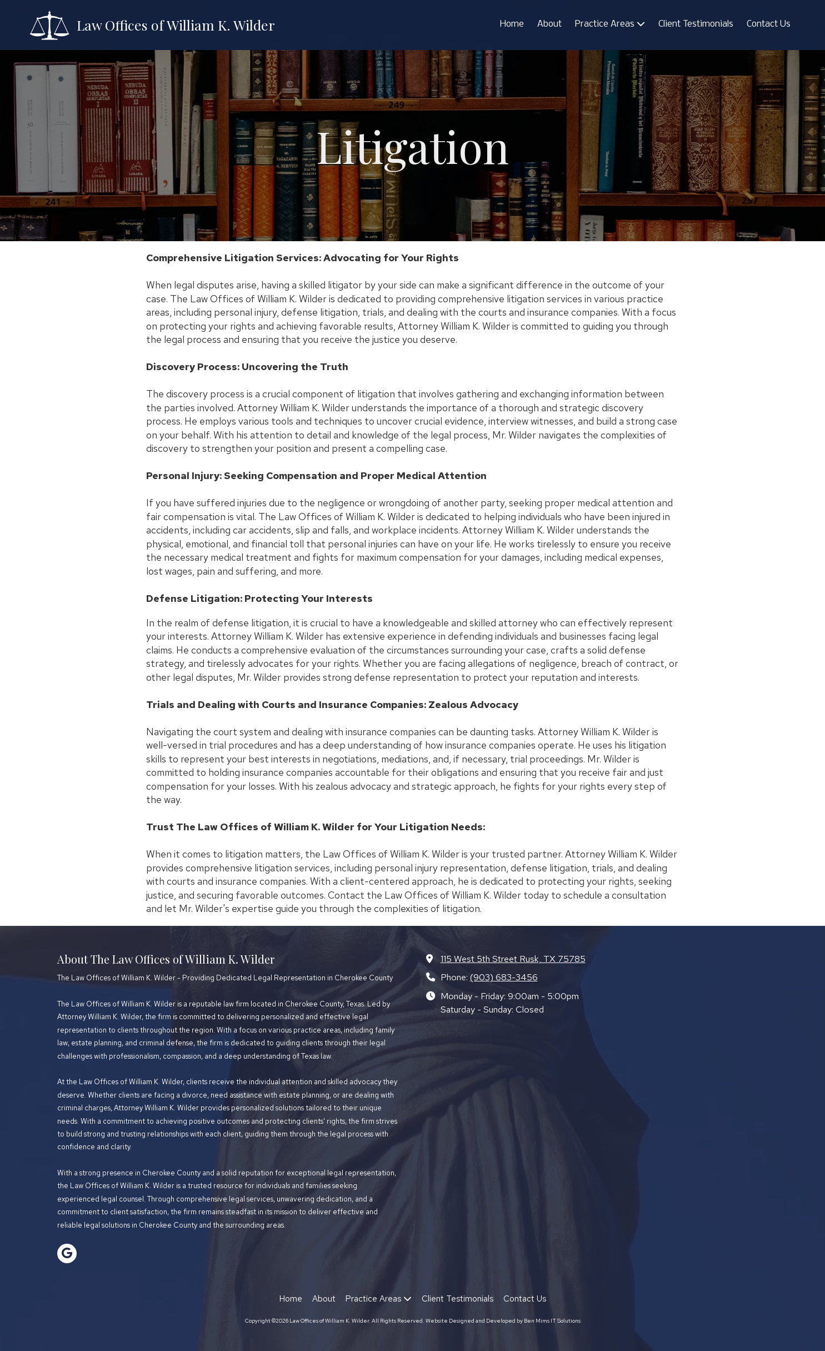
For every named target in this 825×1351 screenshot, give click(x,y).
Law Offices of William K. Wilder (176, 25)
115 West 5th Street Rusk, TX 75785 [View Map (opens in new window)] (513, 959)
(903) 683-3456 (504, 977)
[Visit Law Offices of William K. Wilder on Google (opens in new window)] (67, 1253)
